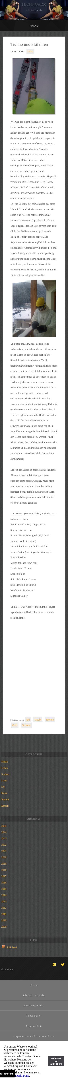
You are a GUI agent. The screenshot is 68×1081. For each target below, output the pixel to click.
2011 (3, 914)
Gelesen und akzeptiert (56, 1061)
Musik (37, 719)
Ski (28, 719)
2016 (4, 882)
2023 (4, 838)
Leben (30, 51)
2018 (4, 870)
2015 (4, 889)
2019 (4, 863)
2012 (4, 908)
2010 (4, 920)
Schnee (26, 725)
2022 (4, 845)
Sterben (5, 774)
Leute (4, 780)
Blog (34, 985)
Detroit (5, 805)
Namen (5, 799)
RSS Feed (12, 947)
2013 (4, 901)
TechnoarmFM (34, 1005)
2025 (4, 826)
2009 (4, 926)
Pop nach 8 (34, 1026)
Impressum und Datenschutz (34, 1036)
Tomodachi (34, 1015)
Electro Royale (34, 995)
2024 (4, 832)
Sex (3, 787)
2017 (4, 876)
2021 (4, 851)
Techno (50, 719)
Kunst (4, 793)
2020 (4, 857)
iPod (14, 725)
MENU (34, 25)
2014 (4, 895)
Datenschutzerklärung (16, 1075)
